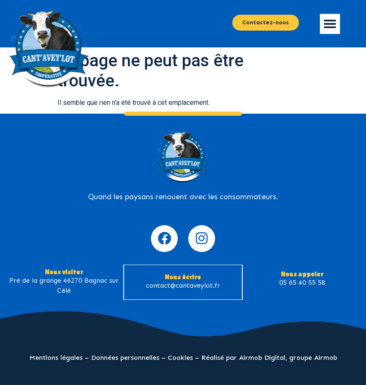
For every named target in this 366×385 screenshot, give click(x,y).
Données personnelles (125, 358)
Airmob (325, 358)
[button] (330, 24)
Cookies (180, 358)
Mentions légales (56, 358)
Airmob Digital (262, 358)
